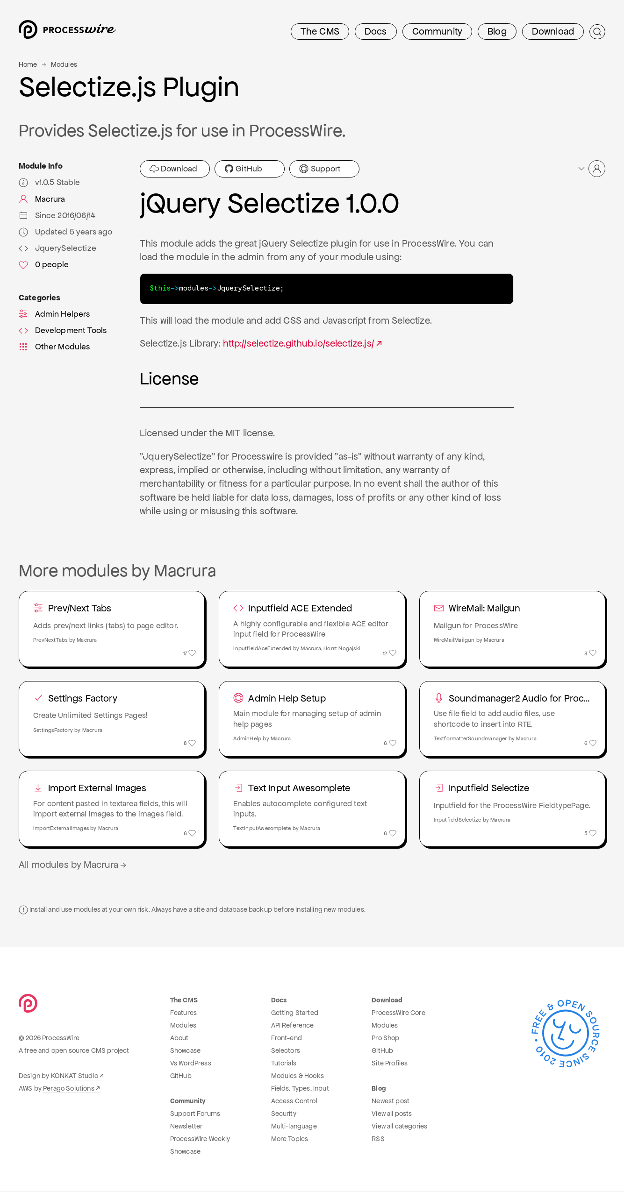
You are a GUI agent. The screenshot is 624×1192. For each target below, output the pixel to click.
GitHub (243, 168)
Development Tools (63, 330)
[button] (591, 168)
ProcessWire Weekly (200, 1140)
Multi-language (294, 1127)
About (179, 1039)
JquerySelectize (57, 248)
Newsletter (186, 1127)
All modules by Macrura (73, 866)
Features (183, 1014)
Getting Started (294, 1014)
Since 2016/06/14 (57, 215)
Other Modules (54, 346)
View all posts (392, 1115)
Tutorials (283, 1064)
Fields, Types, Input (300, 1090)
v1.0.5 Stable (49, 182)
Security (283, 1115)
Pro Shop (385, 1039)
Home (28, 64)
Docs (376, 31)
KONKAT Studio (74, 1077)
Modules (64, 64)
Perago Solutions (68, 1090)
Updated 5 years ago (66, 232)
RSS (378, 1140)
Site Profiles (390, 1064)
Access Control (294, 1102)
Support (320, 168)
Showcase (185, 1052)
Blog (497, 31)
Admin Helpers (54, 314)
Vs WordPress (190, 1064)
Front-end (286, 1039)
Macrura (42, 199)
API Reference (292, 1026)
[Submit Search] (597, 31)
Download (553, 31)
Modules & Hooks (297, 1077)
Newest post (390, 1102)
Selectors (285, 1052)
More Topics (289, 1140)
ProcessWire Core (398, 1014)
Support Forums (195, 1115)
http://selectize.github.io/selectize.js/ (298, 343)
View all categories (399, 1127)
